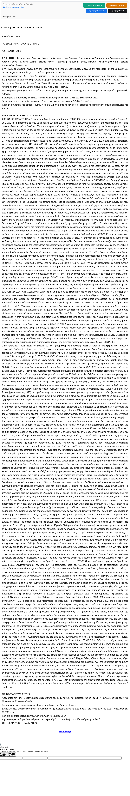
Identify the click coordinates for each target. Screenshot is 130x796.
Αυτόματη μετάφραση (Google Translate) (18, 4)
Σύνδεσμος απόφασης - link (13, 7)
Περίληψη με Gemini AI (96, 11)
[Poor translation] (11, 754)
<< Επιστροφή (65, 732)
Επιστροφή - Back (9, 17)
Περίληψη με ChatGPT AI (94, 5)
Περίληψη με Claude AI (116, 5)
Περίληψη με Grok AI (117, 11)
